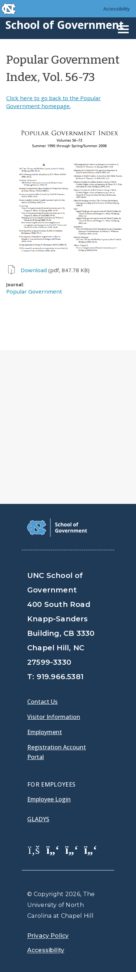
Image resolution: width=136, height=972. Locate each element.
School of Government (64, 24)
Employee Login (49, 799)
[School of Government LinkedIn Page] (72, 849)
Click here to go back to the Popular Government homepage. (53, 102)
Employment (44, 732)
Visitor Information (53, 717)
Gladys (38, 819)
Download (34, 270)
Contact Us (42, 702)
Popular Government (34, 291)
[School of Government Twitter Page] (53, 849)
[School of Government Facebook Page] (34, 849)
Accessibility (116, 8)
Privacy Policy (48, 935)
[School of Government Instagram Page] (90, 849)
